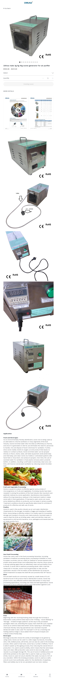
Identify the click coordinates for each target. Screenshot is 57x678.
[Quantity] (48, 78)
